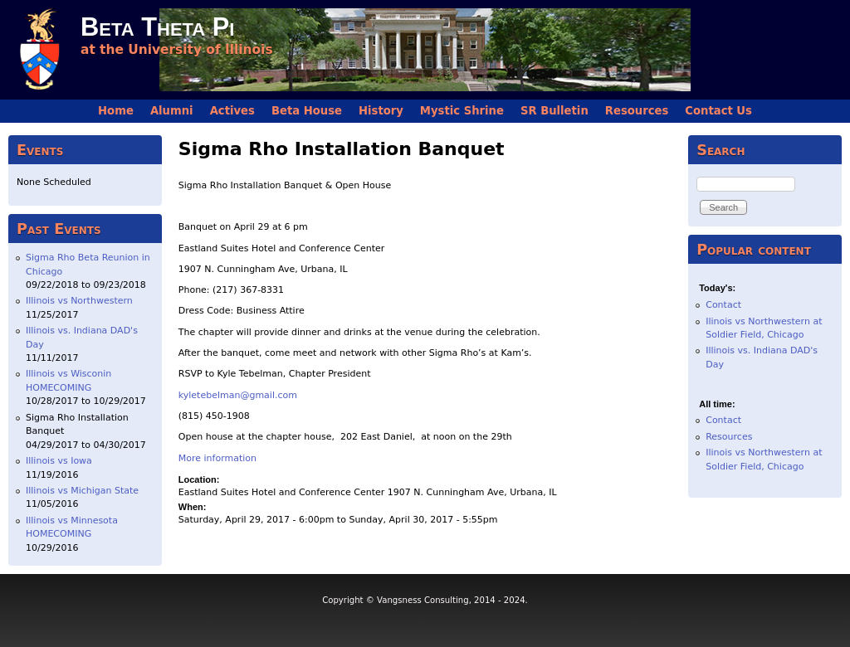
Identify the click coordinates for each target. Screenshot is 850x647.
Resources (637, 111)
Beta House (306, 111)
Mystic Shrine (462, 111)
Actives (232, 111)
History (381, 111)
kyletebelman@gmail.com (237, 395)
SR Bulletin (554, 111)
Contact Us (718, 111)
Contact (723, 304)
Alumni (171, 111)
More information (217, 458)
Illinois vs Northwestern (79, 300)
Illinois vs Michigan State (82, 490)
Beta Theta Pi (157, 26)
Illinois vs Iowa (59, 460)
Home (116, 111)
